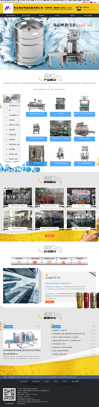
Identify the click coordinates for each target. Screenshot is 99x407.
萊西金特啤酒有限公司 (18, 228)
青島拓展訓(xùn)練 (72, 377)
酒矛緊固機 (12, 129)
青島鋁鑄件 (54, 377)
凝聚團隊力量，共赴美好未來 (60, 330)
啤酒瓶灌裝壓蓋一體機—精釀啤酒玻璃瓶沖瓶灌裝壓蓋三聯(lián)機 (69, 333)
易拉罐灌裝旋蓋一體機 (14, 108)
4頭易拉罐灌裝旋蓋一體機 (36, 113)
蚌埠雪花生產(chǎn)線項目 (49, 205)
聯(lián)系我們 (88, 15)
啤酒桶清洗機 (12, 134)
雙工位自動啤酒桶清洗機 (84, 163)
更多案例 (49, 235)
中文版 (94, 2)
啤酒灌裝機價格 (11, 377)
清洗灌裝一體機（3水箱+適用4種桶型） (84, 113)
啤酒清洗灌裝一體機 (14, 144)
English (87, 2)
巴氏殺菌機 (12, 149)
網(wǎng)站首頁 (10, 15)
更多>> (39, 326)
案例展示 (41, 15)
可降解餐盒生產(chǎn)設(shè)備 (40, 377)
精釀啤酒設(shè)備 (29, 377)
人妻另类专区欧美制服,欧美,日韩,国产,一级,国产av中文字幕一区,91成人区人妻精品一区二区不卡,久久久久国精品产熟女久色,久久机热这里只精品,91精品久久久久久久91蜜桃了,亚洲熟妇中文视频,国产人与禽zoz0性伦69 (45, 0)
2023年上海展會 (81, 205)
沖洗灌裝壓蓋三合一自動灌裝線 (14, 118)
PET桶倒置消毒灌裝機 (60, 163)
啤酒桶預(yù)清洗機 (14, 125)
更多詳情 (49, 301)
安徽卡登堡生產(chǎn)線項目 (17, 205)
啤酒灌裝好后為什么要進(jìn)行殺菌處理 (62, 347)
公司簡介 (57, 15)
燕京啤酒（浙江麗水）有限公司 (49, 228)
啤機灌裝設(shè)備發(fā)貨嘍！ (60, 354)
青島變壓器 (64, 377)
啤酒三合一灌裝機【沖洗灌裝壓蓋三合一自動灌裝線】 (66, 337)
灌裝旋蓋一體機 (13, 159)
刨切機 (49, 377)
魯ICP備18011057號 (22, 401)
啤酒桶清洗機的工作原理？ (59, 344)
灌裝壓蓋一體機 (13, 154)
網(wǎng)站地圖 (21, 403)
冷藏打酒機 (60, 113)
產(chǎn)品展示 (26, 15)
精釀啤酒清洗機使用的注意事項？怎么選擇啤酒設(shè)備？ (67, 340)
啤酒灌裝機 (12, 139)
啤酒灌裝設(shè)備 (20, 377)
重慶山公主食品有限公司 (81, 228)
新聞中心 (72, 15)
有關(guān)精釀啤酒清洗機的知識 (61, 350)
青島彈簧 (59, 377)
